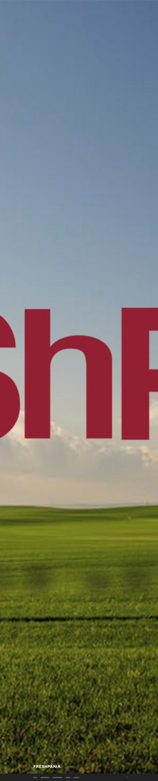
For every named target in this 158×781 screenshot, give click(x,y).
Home (35, 777)
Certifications (57, 777)
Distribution (45, 777)
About (68, 777)
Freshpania (47, 766)
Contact (76, 777)
